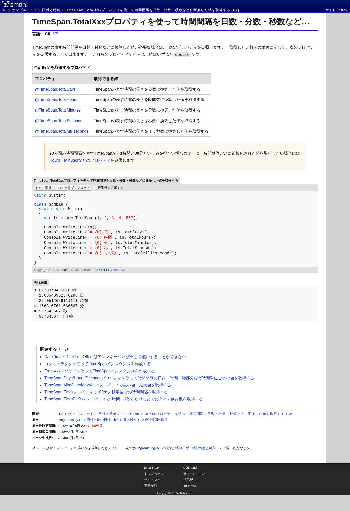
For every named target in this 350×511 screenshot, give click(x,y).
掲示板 (188, 496)
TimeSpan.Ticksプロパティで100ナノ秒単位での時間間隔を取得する (106, 408)
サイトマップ (154, 496)
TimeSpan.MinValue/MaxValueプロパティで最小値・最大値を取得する (107, 401)
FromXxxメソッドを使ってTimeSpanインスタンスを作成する (99, 387)
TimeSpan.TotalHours (58, 99)
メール (192, 502)
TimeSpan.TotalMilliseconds (64, 131)
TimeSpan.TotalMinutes (60, 110)
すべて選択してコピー (51, 188)
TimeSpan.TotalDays (57, 89)
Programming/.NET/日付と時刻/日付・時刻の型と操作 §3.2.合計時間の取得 (113, 436)
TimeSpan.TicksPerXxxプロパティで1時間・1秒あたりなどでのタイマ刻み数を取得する (123, 415)
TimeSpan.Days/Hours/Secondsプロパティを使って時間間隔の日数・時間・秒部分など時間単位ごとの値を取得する (149, 394)
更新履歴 (150, 502)
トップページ (154, 490)
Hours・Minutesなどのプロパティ (79, 160)
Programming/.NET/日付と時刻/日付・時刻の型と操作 (175, 464)
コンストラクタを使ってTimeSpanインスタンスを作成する (97, 380)
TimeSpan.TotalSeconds (60, 121)
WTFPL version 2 (111, 282)
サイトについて (337, 10)
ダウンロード (80, 188)
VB (55, 34)
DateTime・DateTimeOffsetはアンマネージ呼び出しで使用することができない (115, 373)
